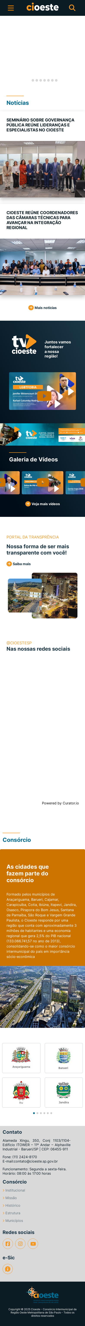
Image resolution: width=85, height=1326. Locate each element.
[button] (4, 51)
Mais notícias (42, 307)
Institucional (14, 1190)
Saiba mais (18, 563)
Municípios (13, 1220)
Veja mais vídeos (42, 503)
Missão (10, 1198)
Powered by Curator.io (60, 803)
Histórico (11, 1205)
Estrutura (11, 1213)
